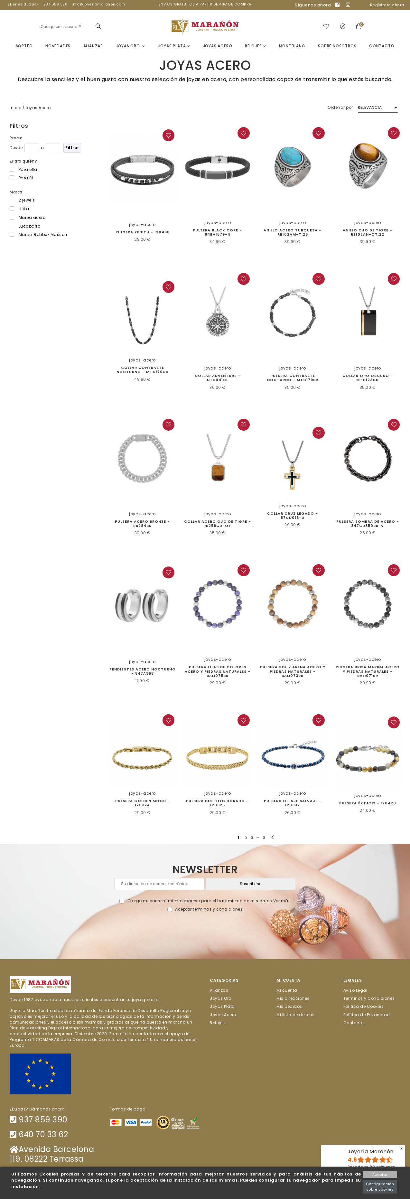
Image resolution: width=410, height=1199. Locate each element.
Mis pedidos (289, 1006)
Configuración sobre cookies (380, 1186)
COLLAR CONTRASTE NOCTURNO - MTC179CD (142, 370)
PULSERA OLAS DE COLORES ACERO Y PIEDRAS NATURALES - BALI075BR (217, 672)
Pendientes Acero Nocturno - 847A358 (142, 671)
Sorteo (24, 46)
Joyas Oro (131, 46)
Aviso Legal (355, 990)
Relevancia (370, 107)
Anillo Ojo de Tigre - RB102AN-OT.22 (367, 232)
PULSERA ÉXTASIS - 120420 (367, 803)
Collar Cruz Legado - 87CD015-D (292, 515)
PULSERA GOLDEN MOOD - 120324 (142, 803)
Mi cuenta (286, 990)
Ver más (282, 901)
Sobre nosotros (337, 46)
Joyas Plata (174, 46)
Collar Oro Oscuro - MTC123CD (367, 378)
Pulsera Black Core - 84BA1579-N (217, 232)
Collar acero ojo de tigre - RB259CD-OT (217, 524)
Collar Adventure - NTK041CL (217, 378)
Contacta (353, 1023)
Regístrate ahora (387, 5)
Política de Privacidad (366, 1014)
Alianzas (93, 46)
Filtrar (72, 148)
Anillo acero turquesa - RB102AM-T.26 (292, 232)
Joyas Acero (217, 46)
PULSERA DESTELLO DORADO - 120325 (217, 803)
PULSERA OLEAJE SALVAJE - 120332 (292, 803)
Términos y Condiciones (369, 998)
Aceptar (380, 1174)
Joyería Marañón (371, 1151)
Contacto (381, 46)
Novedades (57, 46)
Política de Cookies (363, 1006)
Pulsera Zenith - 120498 (143, 232)
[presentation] (205, 928)
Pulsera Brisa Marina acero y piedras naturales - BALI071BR (368, 672)
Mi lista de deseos (295, 1014)
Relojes (255, 46)
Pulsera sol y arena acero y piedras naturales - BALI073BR (292, 672)
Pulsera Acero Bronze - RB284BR (142, 524)
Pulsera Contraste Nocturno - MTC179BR (292, 378)
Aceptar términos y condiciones (209, 909)
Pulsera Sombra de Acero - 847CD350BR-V (367, 524)
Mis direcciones (293, 998)
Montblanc (292, 46)
